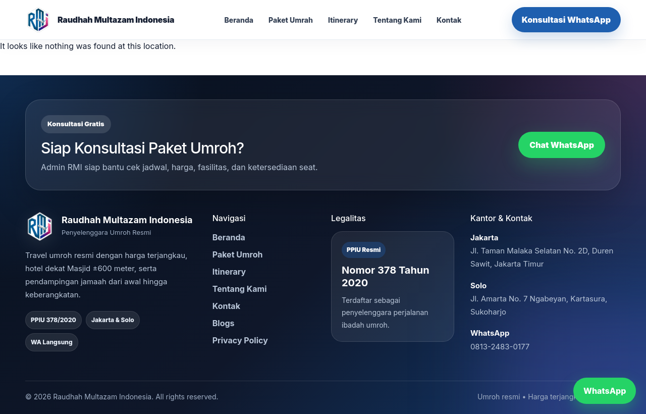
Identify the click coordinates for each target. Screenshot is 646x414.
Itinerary (343, 20)
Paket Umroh (237, 254)
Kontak (449, 20)
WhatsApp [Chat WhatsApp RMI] (604, 391)
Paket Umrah (290, 20)
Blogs (223, 323)
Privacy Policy (240, 340)
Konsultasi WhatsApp (566, 20)
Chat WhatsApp (561, 145)
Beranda (238, 20)
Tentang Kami (397, 20)
